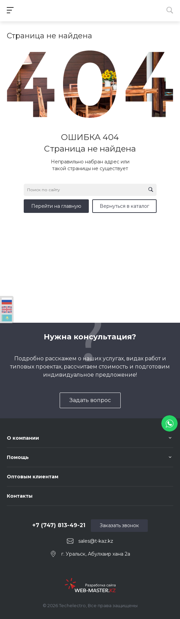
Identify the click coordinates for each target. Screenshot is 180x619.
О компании (23, 438)
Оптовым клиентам (32, 477)
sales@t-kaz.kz (95, 541)
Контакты (20, 496)
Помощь (18, 457)
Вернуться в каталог (124, 206)
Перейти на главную (56, 206)
